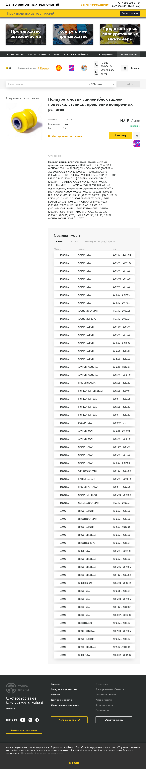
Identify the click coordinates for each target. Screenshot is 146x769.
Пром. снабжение (79, 54)
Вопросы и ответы (104, 705)
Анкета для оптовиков (24, 730)
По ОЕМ (73, 241)
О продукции (102, 684)
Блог (66, 54)
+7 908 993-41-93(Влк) (24, 703)
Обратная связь (114, 719)
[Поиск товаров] (45, 84)
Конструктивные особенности (110, 689)
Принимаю (73, 762)
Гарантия (31, 54)
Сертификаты (102, 710)
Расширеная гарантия (106, 694)
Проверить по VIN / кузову (100, 241)
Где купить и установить (49, 54)
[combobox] (100, 84)
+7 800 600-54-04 (21, 699)
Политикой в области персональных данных (42, 753)
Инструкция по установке (65, 705)
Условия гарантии (104, 699)
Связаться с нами (130, 13)
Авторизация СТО (69, 719)
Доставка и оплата (15, 54)
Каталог (55, 684)
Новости (55, 694)
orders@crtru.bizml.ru (95, 4)
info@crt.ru (10, 708)
